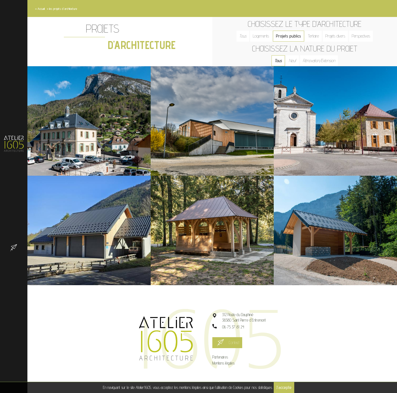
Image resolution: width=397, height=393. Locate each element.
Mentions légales (223, 363)
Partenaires (220, 357)
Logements (261, 36)
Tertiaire (313, 36)
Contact (234, 342)
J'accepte (284, 387)
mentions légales (190, 387)
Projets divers (335, 36)
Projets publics (288, 36)
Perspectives (361, 36)
